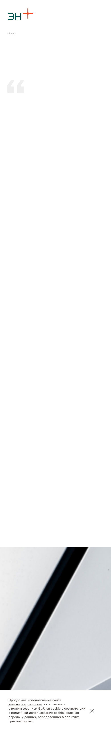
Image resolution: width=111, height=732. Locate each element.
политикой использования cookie (37, 712)
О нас (11, 33)
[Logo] (20, 14)
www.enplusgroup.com (25, 704)
